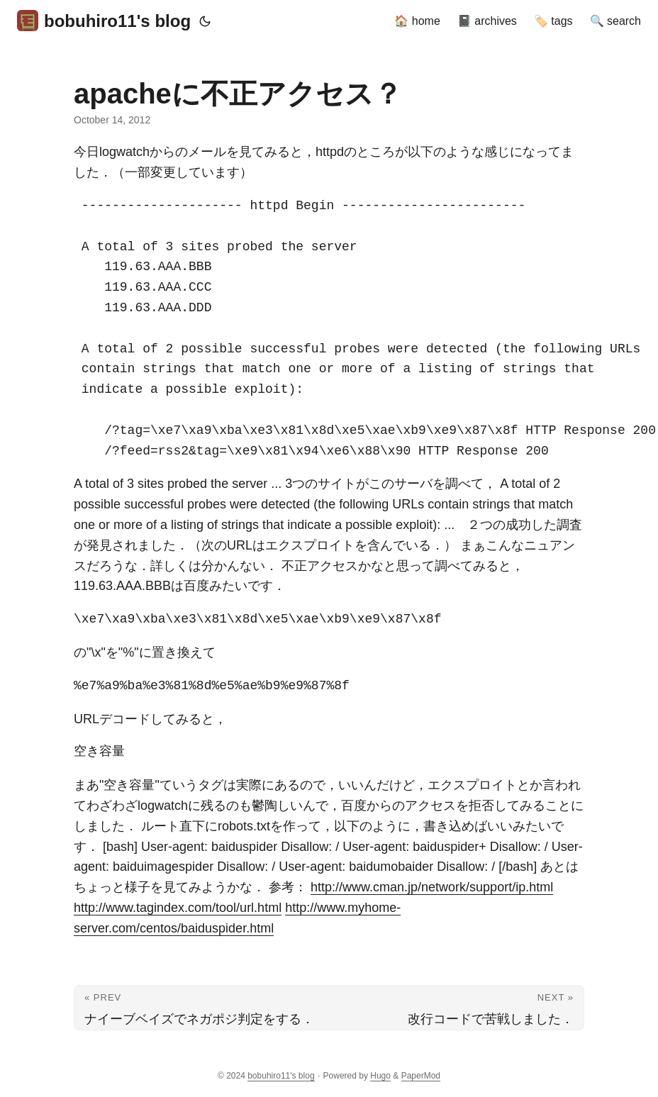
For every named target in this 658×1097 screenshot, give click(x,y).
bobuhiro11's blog (104, 20)
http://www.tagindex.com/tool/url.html (177, 908)
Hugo (380, 1076)
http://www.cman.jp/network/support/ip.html (432, 887)
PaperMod (420, 1076)
